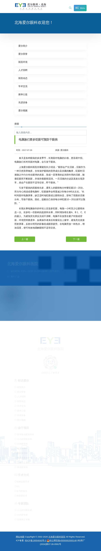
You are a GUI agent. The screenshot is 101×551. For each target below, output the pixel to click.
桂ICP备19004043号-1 (35, 540)
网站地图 (20, 537)
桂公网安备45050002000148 (62, 540)
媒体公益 (22, 94)
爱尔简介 (22, 46)
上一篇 (24, 239)
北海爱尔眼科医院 (56, 537)
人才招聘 (22, 70)
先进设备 (22, 102)
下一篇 (76, 239)
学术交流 (22, 86)
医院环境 (22, 62)
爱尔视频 (22, 110)
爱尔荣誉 (22, 54)
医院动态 (22, 78)
